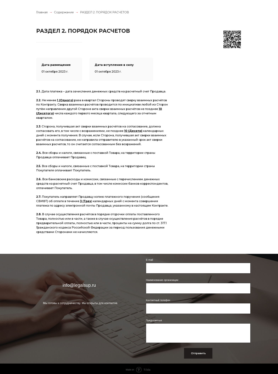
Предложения (154, 320)
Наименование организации (162, 280)
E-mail (149, 259)
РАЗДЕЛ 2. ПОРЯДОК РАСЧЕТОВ (104, 12)
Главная (42, 12)
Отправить (198, 353)
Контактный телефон (158, 300)
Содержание (64, 12)
